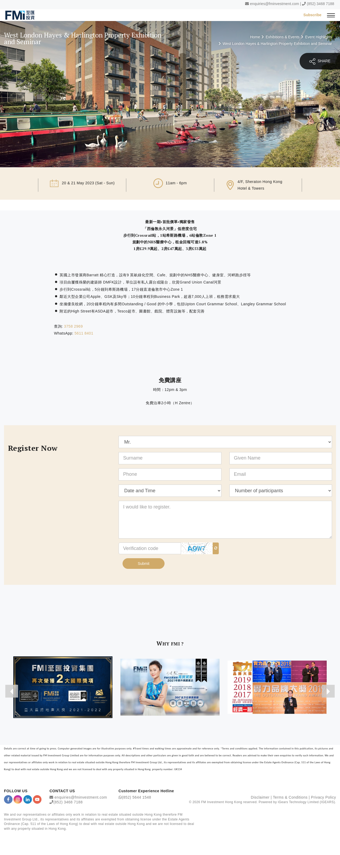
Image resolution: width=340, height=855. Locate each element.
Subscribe (312, 15)
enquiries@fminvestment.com (274, 4)
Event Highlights (318, 37)
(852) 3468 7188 (320, 4)
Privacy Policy (323, 797)
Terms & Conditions (290, 797)
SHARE (319, 61)
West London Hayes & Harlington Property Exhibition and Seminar (277, 43)
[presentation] (11, 691)
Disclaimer (260, 797)
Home (255, 37)
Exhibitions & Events (283, 37)
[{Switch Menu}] (331, 15)
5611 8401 (83, 333)
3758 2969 (73, 326)
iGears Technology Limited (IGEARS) (306, 802)
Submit (143, 563)
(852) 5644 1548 (136, 797)
